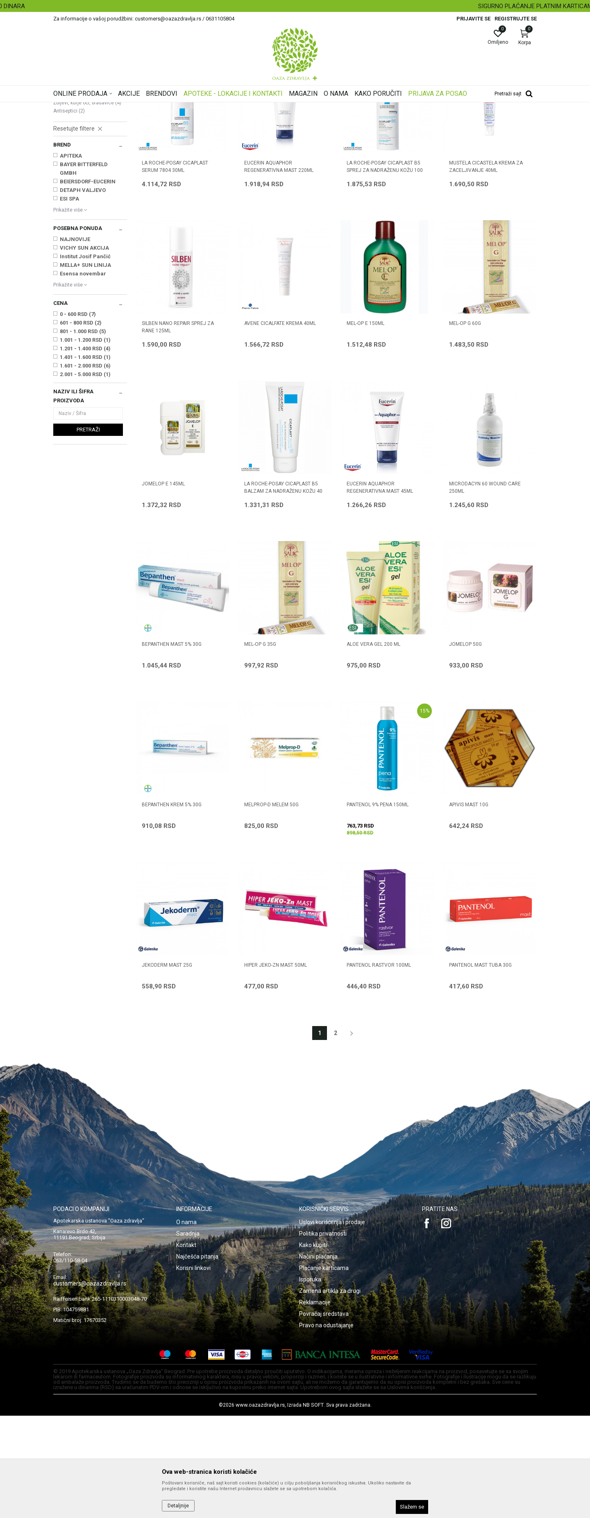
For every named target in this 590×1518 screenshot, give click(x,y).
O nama (186, 1324)
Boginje (65, 196)
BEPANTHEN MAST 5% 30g (172, 746)
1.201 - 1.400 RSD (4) (85, 451)
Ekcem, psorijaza (76, 155)
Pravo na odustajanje (326, 1427)
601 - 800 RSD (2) (81, 425)
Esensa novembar (83, 376)
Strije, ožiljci (70, 180)
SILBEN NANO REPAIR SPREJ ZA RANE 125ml (178, 429)
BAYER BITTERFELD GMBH (84, 271)
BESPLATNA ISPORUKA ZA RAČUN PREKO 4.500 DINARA (294, 6)
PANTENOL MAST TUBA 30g (480, 1067)
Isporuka (310, 1381)
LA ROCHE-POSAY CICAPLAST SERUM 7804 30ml (175, 268)
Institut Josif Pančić (85, 359)
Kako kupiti (313, 1347)
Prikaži (431, 120)
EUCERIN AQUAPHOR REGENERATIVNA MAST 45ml (380, 589)
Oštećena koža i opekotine (88, 163)
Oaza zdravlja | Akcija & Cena (86, 108)
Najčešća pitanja (197, 1359)
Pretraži (88, 532)
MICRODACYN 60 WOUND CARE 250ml (485, 589)
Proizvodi (136, 108)
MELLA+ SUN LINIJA (85, 367)
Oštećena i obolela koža (179, 108)
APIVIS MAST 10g (468, 907)
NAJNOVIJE (75, 341)
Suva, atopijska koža (81, 146)
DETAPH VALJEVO (83, 292)
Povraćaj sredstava (324, 1416)
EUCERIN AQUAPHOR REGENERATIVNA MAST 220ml (278, 268)
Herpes (65, 188)
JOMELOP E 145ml (163, 586)
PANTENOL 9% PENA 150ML (377, 907)
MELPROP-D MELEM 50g (271, 907)
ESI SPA (69, 301)
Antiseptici (69, 213)
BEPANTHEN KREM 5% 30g (172, 907)
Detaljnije (178, 1506)
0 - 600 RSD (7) (78, 416)
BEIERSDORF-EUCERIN (88, 284)
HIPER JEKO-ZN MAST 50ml (275, 1067)
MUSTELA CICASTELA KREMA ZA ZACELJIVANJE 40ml (486, 268)
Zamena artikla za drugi (330, 1393)
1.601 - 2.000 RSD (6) (85, 468)
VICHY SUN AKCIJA (84, 350)
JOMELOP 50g (465, 746)
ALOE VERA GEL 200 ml (373, 746)
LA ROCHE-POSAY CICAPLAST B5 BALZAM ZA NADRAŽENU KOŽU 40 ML (283, 593)
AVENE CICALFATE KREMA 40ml (280, 426)
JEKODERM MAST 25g (167, 1067)
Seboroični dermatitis (81, 171)
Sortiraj (360, 120)
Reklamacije (315, 1404)
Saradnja (188, 1336)
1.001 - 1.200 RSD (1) (85, 442)
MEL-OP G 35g (260, 746)
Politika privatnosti (323, 1336)
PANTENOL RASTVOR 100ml (379, 1067)
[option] (295, 6)
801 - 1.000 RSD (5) (83, 434)
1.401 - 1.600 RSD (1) (85, 459)
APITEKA (71, 258)
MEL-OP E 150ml (365, 426)
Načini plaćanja (318, 1359)
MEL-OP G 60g (465, 426)
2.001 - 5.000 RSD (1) (85, 477)
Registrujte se (516, 19)
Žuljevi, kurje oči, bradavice (87, 205)
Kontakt (186, 1347)
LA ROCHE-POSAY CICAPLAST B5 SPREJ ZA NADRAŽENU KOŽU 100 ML (385, 272)
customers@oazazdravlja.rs (89, 1386)
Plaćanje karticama (324, 1370)
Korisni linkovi (193, 1370)
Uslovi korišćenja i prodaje (332, 1324)
